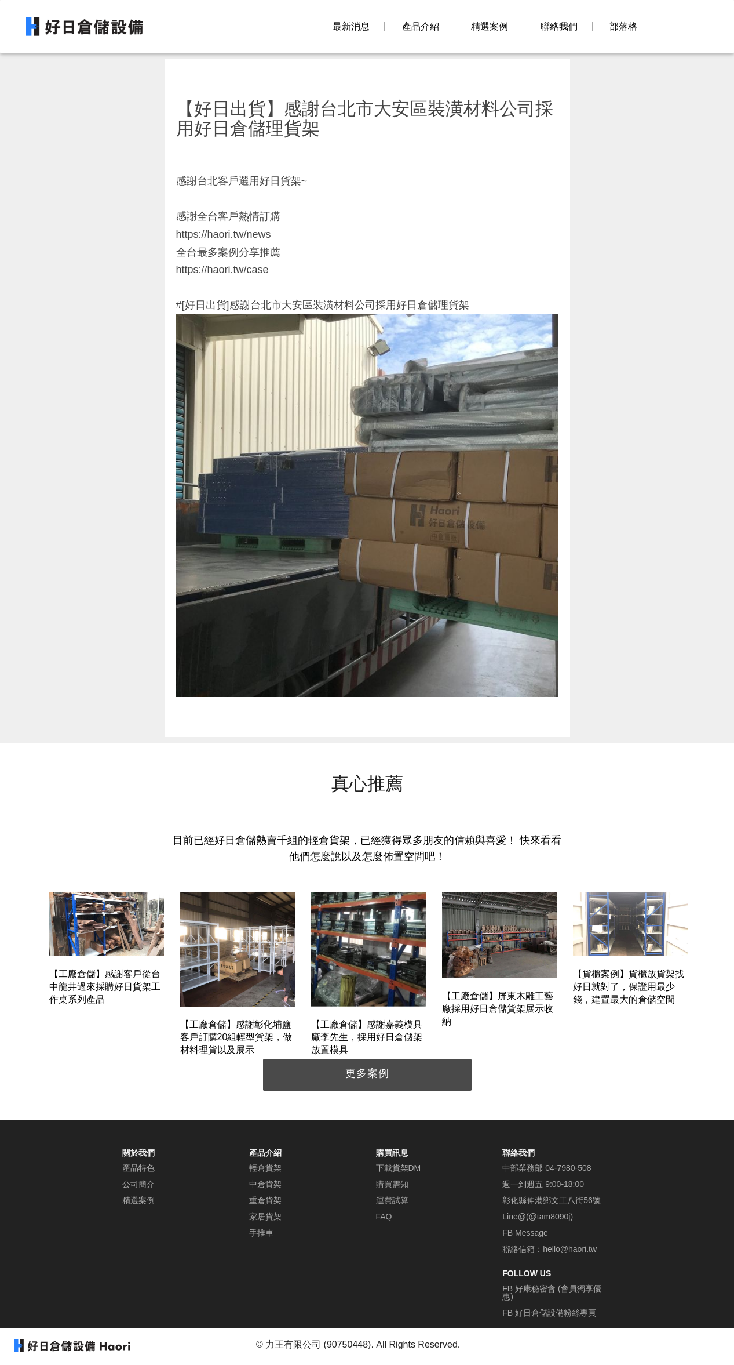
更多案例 (367, 1073)
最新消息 (351, 26)
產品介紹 (420, 26)
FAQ (384, 1216)
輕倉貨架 (265, 1167)
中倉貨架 (265, 1184)
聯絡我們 (559, 26)
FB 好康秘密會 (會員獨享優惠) (551, 1292)
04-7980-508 (568, 1167)
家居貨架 (265, 1216)
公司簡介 (138, 1184)
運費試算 (392, 1200)
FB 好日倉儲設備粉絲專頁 (549, 1312)
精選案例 (489, 26)
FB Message (525, 1232)
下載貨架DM (398, 1167)
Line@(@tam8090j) (537, 1216)
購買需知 (392, 1184)
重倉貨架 (265, 1200)
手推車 (261, 1232)
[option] (106, 950)
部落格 (623, 26)
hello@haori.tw (570, 1249)
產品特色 (138, 1167)
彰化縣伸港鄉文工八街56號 (551, 1200)
